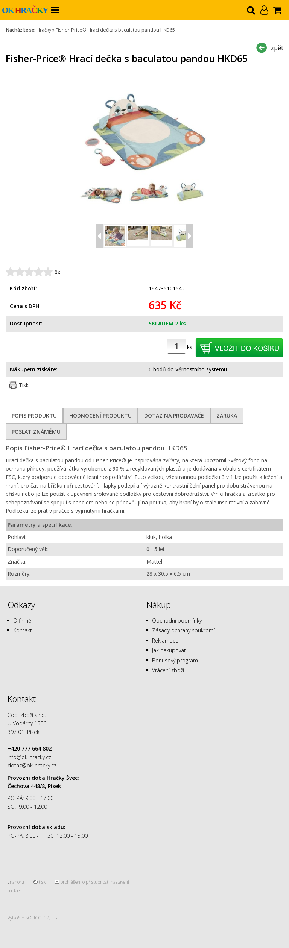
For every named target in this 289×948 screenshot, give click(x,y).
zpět (277, 47)
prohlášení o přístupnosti (85, 882)
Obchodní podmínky (177, 620)
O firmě (22, 620)
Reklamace (165, 640)
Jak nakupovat (169, 650)
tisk (42, 882)
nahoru (17, 882)
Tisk (24, 385)
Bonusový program (175, 660)
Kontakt (22, 630)
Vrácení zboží (168, 670)
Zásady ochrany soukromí (183, 630)
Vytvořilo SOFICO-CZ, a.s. (33, 918)
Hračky (44, 30)
